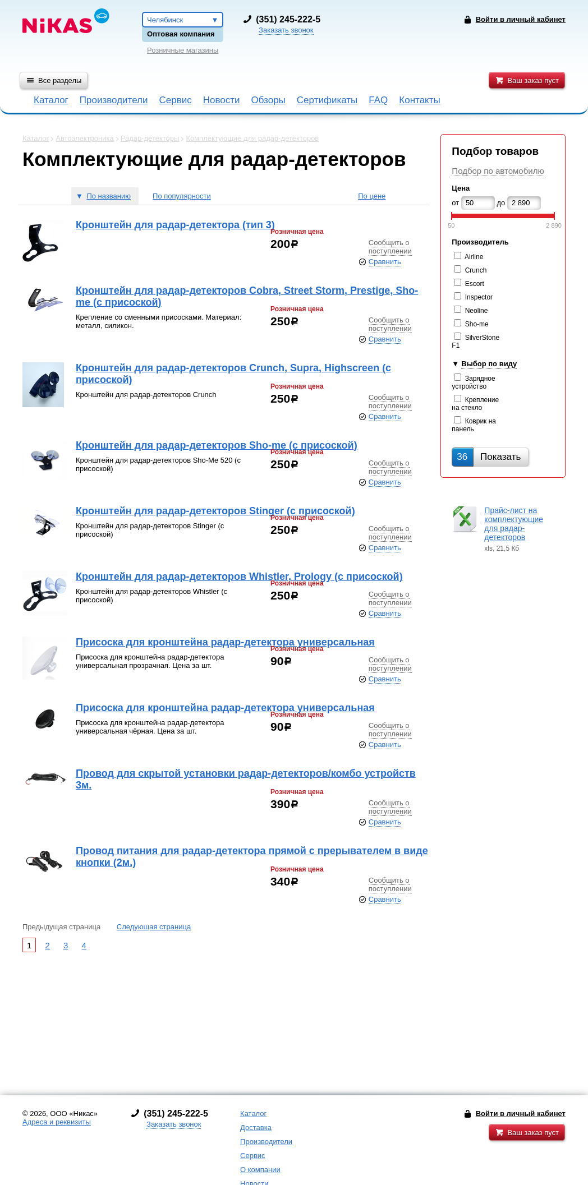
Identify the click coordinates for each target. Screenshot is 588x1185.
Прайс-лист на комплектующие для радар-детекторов (513, 524)
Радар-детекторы (150, 138)
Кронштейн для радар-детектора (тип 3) (175, 224)
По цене (371, 196)
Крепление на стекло (475, 404)
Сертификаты (327, 100)
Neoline (476, 311)
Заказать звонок (286, 30)
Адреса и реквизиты (56, 1122)
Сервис (175, 100)
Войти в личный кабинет (521, 1113)
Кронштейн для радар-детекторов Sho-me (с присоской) (216, 445)
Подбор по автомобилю (498, 171)
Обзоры (268, 100)
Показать (489, 457)
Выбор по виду (489, 363)
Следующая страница (154, 927)
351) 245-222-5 (289, 19)
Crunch (476, 270)
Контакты (419, 100)
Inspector (479, 297)
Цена (461, 188)
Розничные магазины (182, 50)
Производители (114, 100)
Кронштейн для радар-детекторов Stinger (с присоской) (215, 511)
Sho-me (477, 324)
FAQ (378, 100)
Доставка (256, 1127)
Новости (221, 100)
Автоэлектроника (84, 138)
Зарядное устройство (473, 382)
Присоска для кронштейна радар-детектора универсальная (225, 642)
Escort (474, 284)
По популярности (182, 196)
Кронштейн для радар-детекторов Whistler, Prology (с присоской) (239, 576)
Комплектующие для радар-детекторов (252, 138)
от (455, 203)
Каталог (51, 100)
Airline (474, 257)
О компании (260, 1169)
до (501, 203)
